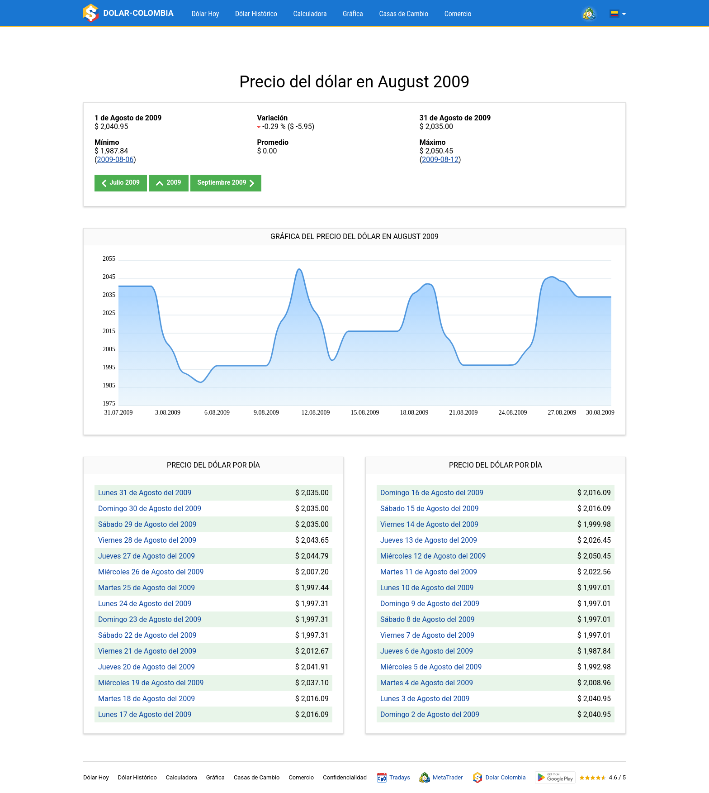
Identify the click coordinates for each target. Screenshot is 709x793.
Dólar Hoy (205, 14)
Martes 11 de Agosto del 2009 (428, 572)
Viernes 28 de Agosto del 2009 (147, 540)
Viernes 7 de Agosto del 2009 (427, 635)
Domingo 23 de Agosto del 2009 (149, 619)
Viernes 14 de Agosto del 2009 (429, 524)
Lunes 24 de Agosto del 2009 (144, 603)
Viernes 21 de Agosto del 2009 (147, 651)
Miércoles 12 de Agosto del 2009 (433, 556)
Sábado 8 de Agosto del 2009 (427, 619)
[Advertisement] (354, 49)
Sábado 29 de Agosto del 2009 (147, 524)
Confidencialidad (345, 777)
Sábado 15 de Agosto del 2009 (429, 508)
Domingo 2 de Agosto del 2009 (429, 714)
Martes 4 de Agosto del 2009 (426, 682)
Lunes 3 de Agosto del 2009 (424, 698)
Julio (121, 183)
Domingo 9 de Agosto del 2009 (429, 603)
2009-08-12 (440, 159)
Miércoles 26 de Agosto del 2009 (150, 572)
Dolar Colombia (499, 777)
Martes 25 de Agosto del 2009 (146, 587)
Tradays (393, 777)
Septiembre (226, 183)
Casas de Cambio (403, 14)
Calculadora (310, 14)
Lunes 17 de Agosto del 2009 (144, 714)
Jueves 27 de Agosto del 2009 (146, 556)
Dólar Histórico (256, 14)
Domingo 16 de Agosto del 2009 (431, 492)
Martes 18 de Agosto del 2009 (146, 698)
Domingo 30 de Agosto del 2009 (149, 508)
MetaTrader (441, 777)
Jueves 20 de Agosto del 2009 (146, 667)
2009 (168, 182)
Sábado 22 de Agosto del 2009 (147, 635)
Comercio (458, 14)
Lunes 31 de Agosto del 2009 (144, 492)
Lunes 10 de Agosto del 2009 (426, 587)
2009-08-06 (115, 159)
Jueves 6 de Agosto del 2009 (426, 651)
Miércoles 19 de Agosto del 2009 (150, 682)
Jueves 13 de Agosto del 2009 (428, 540)
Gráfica (353, 14)
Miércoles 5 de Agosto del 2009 (431, 667)
